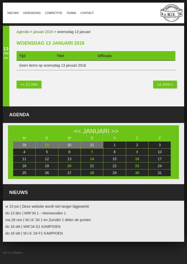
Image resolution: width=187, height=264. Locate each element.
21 (92, 166)
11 (24, 159)
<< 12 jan (28, 84)
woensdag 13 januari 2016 (50, 43)
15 (115, 159)
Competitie (53, 12)
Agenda (23, 32)
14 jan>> (165, 84)
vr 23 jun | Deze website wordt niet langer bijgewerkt (47, 206)
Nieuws (13, 12)
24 (160, 166)
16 (137, 159)
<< (77, 131)
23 (137, 166)
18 (24, 166)
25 (24, 173)
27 (69, 173)
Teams (71, 12)
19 (47, 166)
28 (24, 145)
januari (96, 131)
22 (115, 166)
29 (47, 145)
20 (69, 166)
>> (114, 131)
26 (47, 173)
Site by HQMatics (13, 252)
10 (160, 152)
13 (69, 159)
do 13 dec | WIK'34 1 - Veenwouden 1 (35, 213)
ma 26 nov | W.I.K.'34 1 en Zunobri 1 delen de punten (48, 220)
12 (47, 159)
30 (69, 145)
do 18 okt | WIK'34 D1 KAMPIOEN (32, 226)
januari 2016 (43, 32)
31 (92, 145)
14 (92, 159)
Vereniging (32, 12)
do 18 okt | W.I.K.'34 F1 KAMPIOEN (34, 233)
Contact (87, 12)
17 (160, 159)
